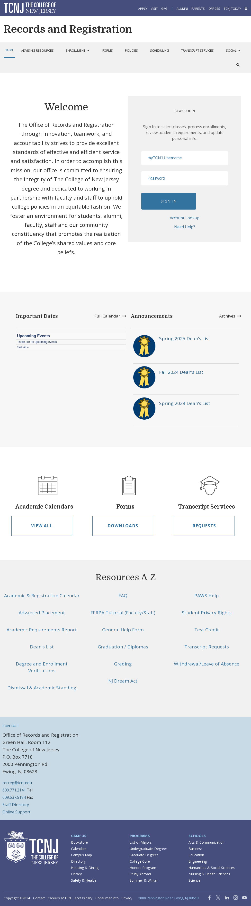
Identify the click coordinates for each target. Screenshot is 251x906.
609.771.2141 (14, 790)
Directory (78, 861)
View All (41, 526)
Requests (204, 526)
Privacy (127, 898)
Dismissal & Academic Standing (41, 687)
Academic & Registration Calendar (42, 595)
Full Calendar (110, 316)
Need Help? (184, 227)
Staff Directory (15, 804)
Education (196, 855)
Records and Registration (68, 29)
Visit (154, 9)
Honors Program (143, 867)
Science (194, 880)
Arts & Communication (206, 842)
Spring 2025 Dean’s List (184, 338)
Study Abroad (140, 874)
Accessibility (83, 898)
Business (195, 848)
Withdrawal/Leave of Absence (206, 664)
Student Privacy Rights (207, 612)
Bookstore (79, 842)
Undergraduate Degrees (149, 848)
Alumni (182, 9)
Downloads (123, 526)
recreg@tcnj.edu (17, 782)
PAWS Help (206, 595)
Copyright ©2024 (17, 898)
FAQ (122, 595)
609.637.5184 (14, 797)
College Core (140, 861)
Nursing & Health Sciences (209, 874)
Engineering (197, 861)
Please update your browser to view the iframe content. (71, 341)
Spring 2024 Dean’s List (184, 403)
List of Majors (141, 842)
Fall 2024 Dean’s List (181, 372)
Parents (198, 9)
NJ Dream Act (122, 681)
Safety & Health (83, 880)
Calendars (79, 848)
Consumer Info (107, 898)
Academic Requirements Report (42, 629)
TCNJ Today (232, 9)
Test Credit (206, 629)
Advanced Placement (42, 612)
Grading (123, 664)
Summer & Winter (144, 880)
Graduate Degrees (144, 855)
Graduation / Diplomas (123, 647)
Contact (39, 898)
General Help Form (123, 629)
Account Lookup (184, 218)
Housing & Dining (85, 867)
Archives (230, 316)
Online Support (16, 812)
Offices (214, 9)
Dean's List (42, 647)
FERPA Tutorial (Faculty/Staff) (122, 612)
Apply (142, 9)
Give (164, 9)
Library (76, 874)
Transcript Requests (206, 647)
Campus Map (81, 855)
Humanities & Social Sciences (211, 867)
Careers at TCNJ (60, 898)
